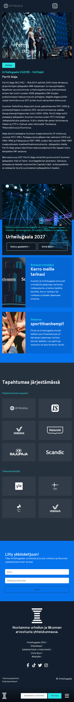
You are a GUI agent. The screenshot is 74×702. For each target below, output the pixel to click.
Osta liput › (48, 246)
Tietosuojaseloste (10, 678)
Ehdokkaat (36, 646)
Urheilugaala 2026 (36, 642)
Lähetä (37, 590)
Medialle (36, 656)
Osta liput (54, 696)
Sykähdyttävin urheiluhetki (34, 696)
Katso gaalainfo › (20, 246)
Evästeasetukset (9, 681)
